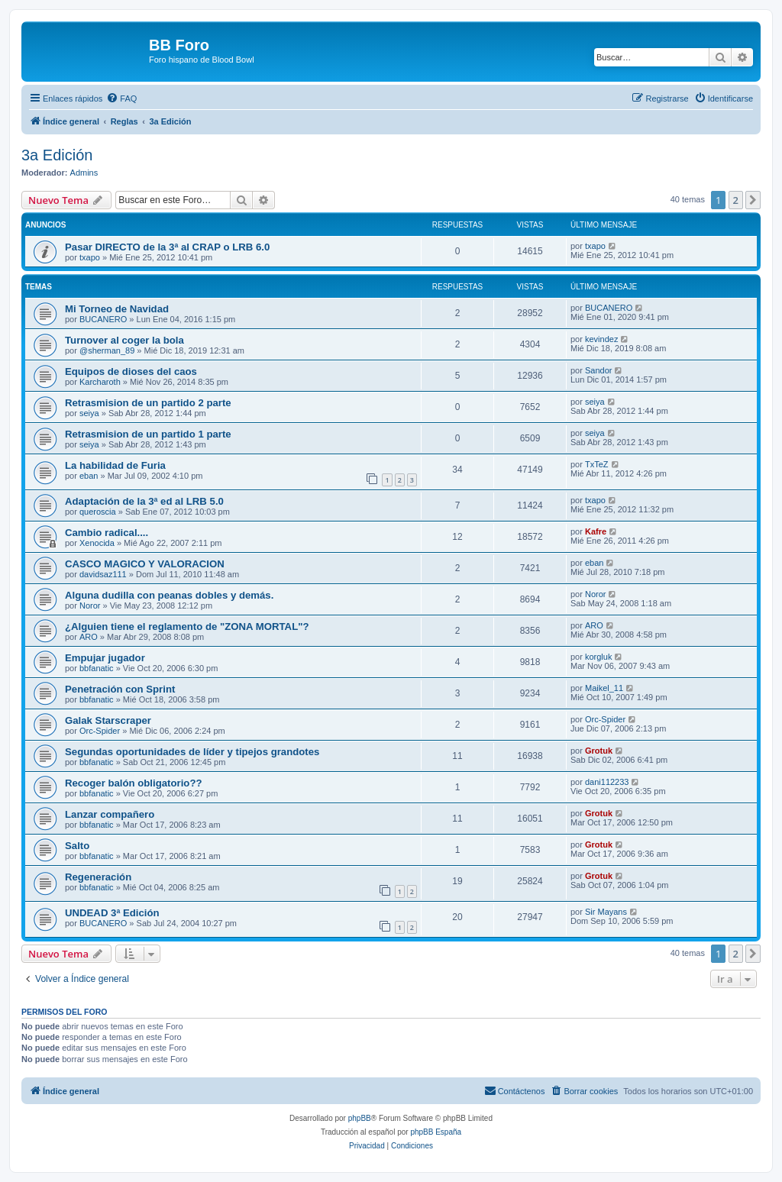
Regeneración (98, 877)
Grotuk (598, 750)
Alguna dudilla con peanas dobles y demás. (169, 595)
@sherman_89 (106, 350)
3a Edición (56, 155)
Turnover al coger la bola (124, 340)
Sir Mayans (606, 911)
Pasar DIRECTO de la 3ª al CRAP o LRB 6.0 (167, 247)
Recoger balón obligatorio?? (133, 783)
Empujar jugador (105, 658)
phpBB (359, 1118)
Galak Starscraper (108, 720)
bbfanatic (96, 668)
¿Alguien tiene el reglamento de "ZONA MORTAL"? (187, 626)
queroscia (97, 511)
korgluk (598, 656)
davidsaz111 (103, 574)
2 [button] (735, 200)
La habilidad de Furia (115, 465)
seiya (89, 413)
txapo (89, 257)
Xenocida (97, 542)
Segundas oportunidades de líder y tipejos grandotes (192, 751)
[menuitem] (121, 98)
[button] (753, 200)
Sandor (598, 370)
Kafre (595, 531)
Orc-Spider (99, 730)
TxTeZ (597, 464)
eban (88, 475)
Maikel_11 (604, 688)
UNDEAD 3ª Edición (112, 913)
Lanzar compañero (109, 814)
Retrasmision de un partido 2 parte (148, 403)
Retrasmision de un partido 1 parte (148, 434)
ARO (88, 636)
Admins (84, 172)
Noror (90, 605)
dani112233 (607, 781)
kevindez (601, 339)
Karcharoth (100, 381)
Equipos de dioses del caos (131, 371)
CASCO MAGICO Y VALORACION (145, 564)
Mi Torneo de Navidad (117, 309)
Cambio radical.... (106, 532)
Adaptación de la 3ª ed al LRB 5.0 (144, 501)
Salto (77, 845)
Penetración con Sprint (120, 689)
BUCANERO (103, 319)
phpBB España (435, 1132)
